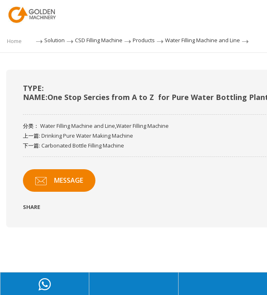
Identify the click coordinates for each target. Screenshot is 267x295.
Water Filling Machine (142, 125)
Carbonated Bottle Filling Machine (82, 145)
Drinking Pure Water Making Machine (87, 135)
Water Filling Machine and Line (202, 40)
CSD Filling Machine (98, 40)
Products (144, 40)
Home (14, 41)
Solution (54, 40)
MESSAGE (59, 180)
